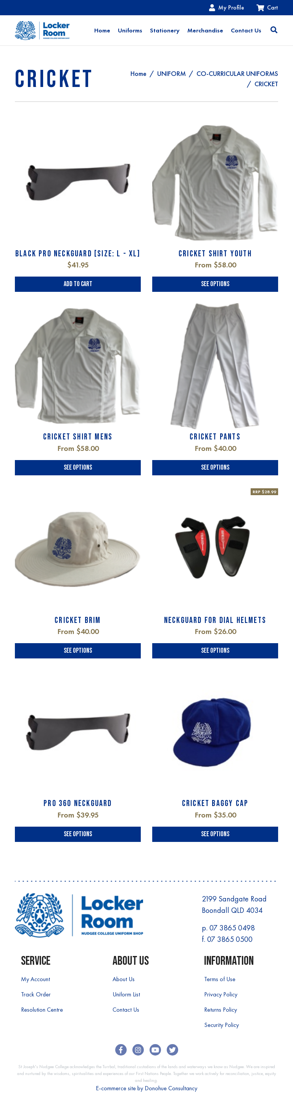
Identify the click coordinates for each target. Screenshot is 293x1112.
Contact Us (246, 30)
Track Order (36, 994)
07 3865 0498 (232, 927)
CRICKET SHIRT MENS (78, 437)
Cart (267, 7)
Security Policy (221, 1024)
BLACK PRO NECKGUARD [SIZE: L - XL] (77, 254)
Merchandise (205, 30)
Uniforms (130, 30)
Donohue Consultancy (171, 1088)
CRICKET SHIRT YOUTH (215, 254)
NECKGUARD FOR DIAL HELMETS (215, 620)
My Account (35, 979)
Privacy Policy (220, 994)
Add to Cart (78, 284)
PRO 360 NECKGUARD (77, 803)
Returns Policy (220, 1009)
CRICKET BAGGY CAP (215, 803)
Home (102, 30)
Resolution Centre (42, 1009)
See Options (215, 284)
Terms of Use (219, 979)
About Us (124, 979)
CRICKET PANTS (215, 437)
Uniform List (126, 994)
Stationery (165, 30)
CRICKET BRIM (78, 620)
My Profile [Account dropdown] (226, 7)
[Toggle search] (274, 30)
